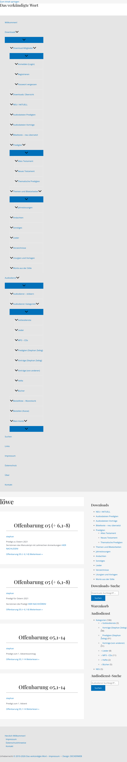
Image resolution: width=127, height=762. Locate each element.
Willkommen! (11, 22)
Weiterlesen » (24, 554)
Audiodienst (12, 278)
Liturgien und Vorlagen (22, 258)
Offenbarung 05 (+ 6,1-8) (42, 525)
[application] (17, 32)
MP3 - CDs (107, 655)
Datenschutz (11, 465)
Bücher (20, 390)
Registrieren (22, 74)
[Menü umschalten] (24, 40)
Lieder (14, 237)
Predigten (17, 145)
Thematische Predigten (27, 181)
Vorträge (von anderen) (27, 370)
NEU (98, 669)
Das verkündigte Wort (19, 5)
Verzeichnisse (18, 248)
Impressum (10, 455)
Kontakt (8, 484)
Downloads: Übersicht (22, 94)
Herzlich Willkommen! (15, 735)
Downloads (12, 32)
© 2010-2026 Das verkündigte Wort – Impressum (36, 756)
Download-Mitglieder (23, 48)
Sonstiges (16, 227)
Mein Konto (18, 421)
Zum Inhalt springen (9, 1)
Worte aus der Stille (21, 268)
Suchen (8, 436)
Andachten (16, 217)
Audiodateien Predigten (23, 114)
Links (7, 446)
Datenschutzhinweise (16, 742)
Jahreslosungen (24, 207)
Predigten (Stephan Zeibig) (29, 350)
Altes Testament (24, 161)
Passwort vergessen (26, 84)
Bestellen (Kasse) (19, 411)
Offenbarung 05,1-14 (42, 637)
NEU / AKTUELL (18, 104)
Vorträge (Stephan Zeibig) (28, 360)
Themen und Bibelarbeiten (26, 191)
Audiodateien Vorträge (22, 124)
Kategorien (101, 620)
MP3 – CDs (21, 340)
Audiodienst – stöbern (22, 293)
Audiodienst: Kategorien (24, 304)
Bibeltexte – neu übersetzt (24, 134)
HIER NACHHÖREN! (37, 604)
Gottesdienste (23, 320)
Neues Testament (25, 171)
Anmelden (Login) (25, 64)
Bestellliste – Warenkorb (23, 400)
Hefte (19, 380)
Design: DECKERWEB (72, 756)
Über (7, 475)
